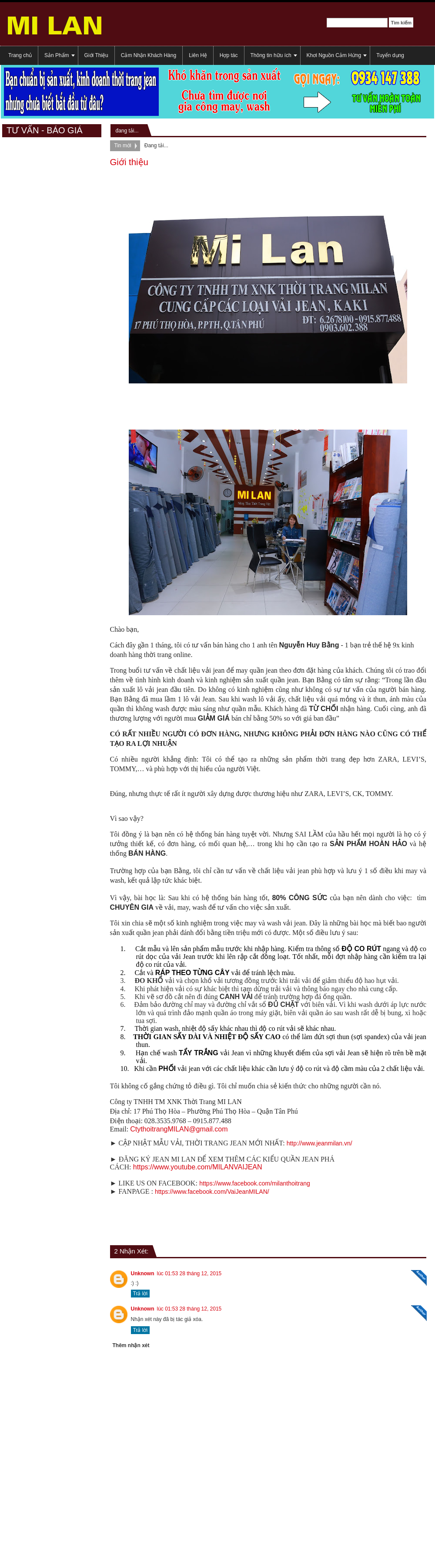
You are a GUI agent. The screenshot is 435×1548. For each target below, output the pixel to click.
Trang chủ (20, 55)
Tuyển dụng (390, 55)
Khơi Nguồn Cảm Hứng (334, 55)
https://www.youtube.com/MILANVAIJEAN (197, 1167)
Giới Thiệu (96, 55)
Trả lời (140, 1294)
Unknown (142, 1273)
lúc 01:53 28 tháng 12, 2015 (189, 1273)
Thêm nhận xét (131, 1345)
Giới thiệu (129, 162)
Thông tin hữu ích (271, 55)
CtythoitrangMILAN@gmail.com (179, 1129)
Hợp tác (229, 55)
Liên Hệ (198, 55)
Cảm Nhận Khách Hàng (148, 55)
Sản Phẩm (56, 55)
